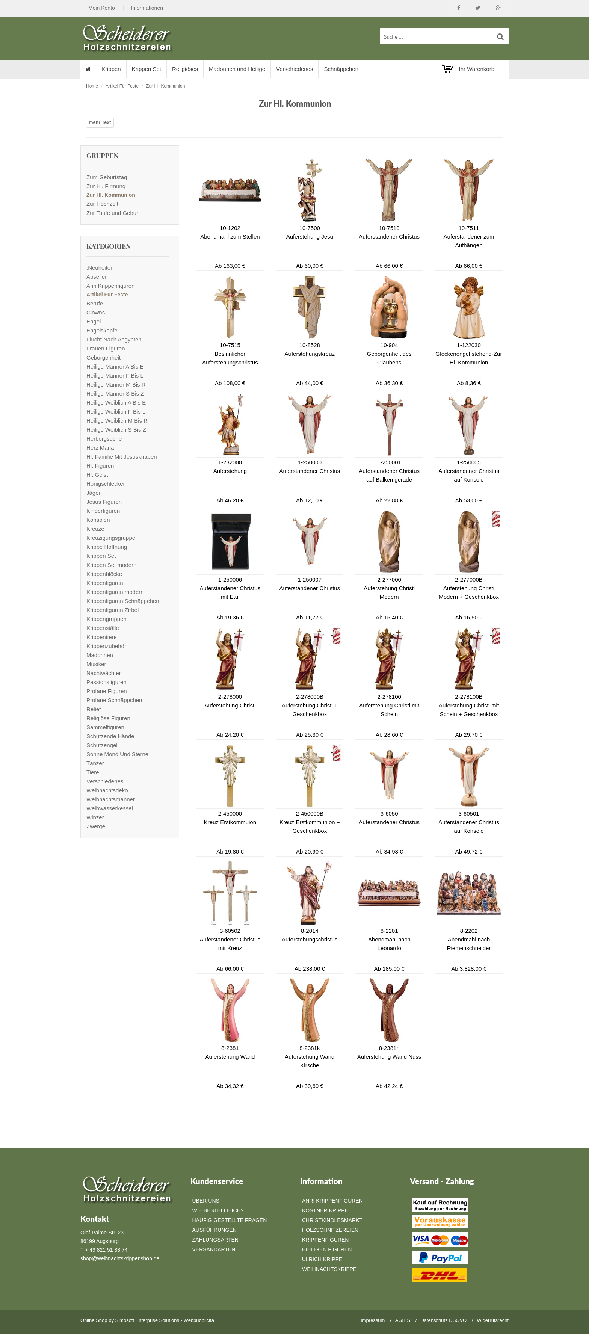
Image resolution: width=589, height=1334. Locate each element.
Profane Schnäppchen (114, 700)
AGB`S (402, 1320)
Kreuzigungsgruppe (110, 538)
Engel (93, 321)
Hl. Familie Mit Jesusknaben (121, 456)
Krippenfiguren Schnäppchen (122, 601)
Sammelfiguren (105, 727)
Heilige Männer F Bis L (114, 375)
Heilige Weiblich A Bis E (116, 402)
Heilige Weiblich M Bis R (117, 420)
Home (92, 86)
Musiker (96, 664)
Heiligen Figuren (327, 1249)
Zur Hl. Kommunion (165, 86)
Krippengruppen (106, 619)
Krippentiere (101, 637)
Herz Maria (100, 447)
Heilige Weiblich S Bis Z (116, 429)
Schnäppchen (341, 69)
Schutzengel (102, 745)
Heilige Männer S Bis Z (115, 393)
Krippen (111, 69)
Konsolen (98, 520)
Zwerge (95, 826)
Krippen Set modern (111, 565)
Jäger (93, 492)
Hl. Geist (97, 474)
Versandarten (214, 1249)
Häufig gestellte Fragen (229, 1220)
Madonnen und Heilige (237, 69)
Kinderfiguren (103, 511)
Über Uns (205, 1201)
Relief (93, 709)
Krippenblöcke (104, 574)
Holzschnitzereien (330, 1230)
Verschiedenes (294, 69)
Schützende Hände (110, 736)
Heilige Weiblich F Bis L (115, 411)
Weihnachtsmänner (110, 799)
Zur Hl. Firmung (105, 186)
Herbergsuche (104, 438)
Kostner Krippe (325, 1210)
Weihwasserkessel (109, 808)
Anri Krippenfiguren (110, 286)
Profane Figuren (106, 691)
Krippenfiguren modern (115, 592)
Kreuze (95, 529)
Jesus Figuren (104, 502)
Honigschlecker (105, 483)
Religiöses (185, 69)
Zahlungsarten (215, 1240)
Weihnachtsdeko (107, 790)
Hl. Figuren (100, 465)
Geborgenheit (103, 357)
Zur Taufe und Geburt (113, 213)
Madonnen (99, 655)
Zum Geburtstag (106, 177)
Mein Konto (101, 8)
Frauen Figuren (105, 348)
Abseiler (96, 276)
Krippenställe (102, 628)
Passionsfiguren (106, 682)
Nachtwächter (103, 673)
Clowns (95, 312)
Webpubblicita (199, 1320)
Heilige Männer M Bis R (116, 384)
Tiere (92, 772)
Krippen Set (146, 69)
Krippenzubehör (106, 646)
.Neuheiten (100, 267)
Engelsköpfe (102, 330)
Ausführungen (214, 1230)
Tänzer (95, 763)
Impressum (373, 1320)
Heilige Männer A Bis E (115, 366)
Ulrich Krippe (322, 1259)
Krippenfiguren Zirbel (112, 610)
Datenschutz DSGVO (443, 1320)
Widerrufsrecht (493, 1320)
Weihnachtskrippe (329, 1269)
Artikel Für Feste (122, 86)
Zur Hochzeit (102, 204)
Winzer (95, 817)
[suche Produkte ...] (444, 36)
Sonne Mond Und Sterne (117, 754)
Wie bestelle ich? (218, 1210)
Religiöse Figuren (108, 718)
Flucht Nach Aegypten (114, 339)
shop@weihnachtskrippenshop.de (119, 1258)
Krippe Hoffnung (106, 547)
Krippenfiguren (104, 583)
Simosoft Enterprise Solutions (147, 1320)
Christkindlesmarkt (332, 1220)
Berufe (94, 303)
